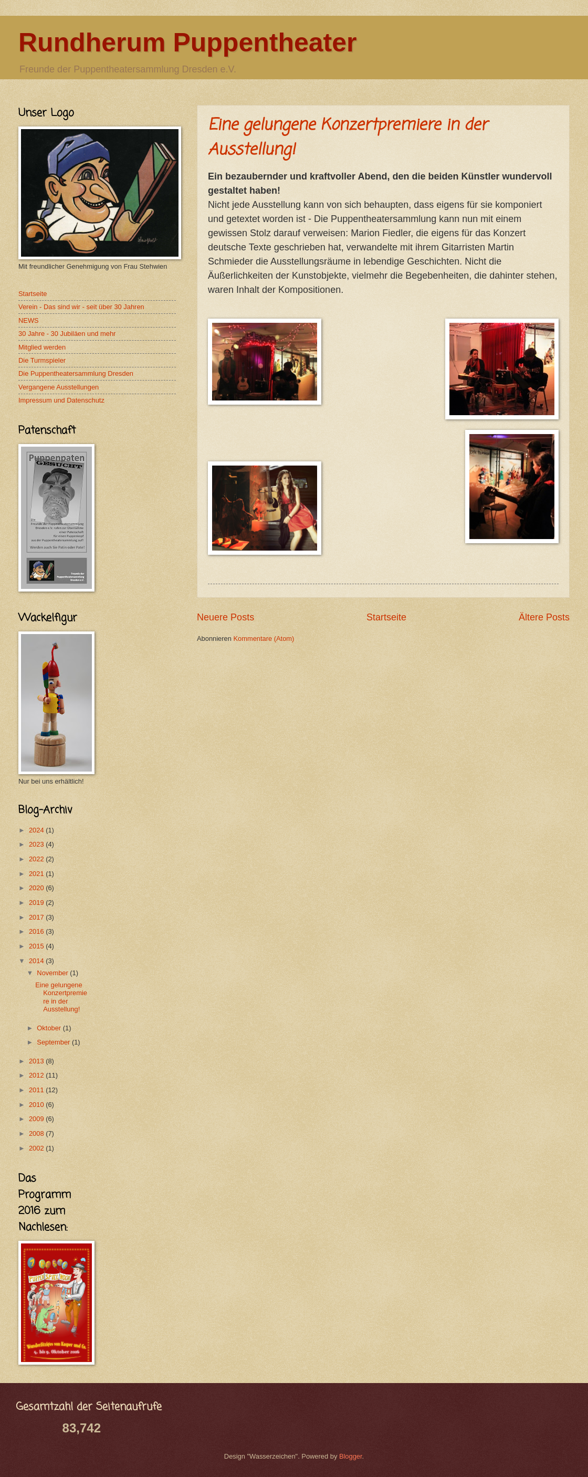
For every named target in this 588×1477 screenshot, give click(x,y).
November (53, 973)
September (54, 1042)
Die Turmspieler (42, 360)
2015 (37, 946)
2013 (37, 1061)
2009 (37, 1119)
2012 (37, 1075)
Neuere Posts (225, 617)
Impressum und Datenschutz (61, 400)
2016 (37, 931)
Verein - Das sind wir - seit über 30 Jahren (81, 307)
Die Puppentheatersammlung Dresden (75, 373)
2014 (37, 961)
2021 (37, 874)
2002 (37, 1148)
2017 (37, 917)
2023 (37, 844)
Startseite (386, 617)
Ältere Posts (544, 617)
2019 (37, 902)
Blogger (350, 1456)
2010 (37, 1105)
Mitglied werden (42, 347)
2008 (37, 1133)
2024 (37, 830)
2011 (37, 1090)
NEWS (28, 320)
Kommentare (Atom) (263, 638)
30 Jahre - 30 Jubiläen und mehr (67, 333)
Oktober (49, 1028)
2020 (37, 888)
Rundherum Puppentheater (187, 42)
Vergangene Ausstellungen (58, 387)
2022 (37, 859)
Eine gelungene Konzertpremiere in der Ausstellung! (61, 997)
